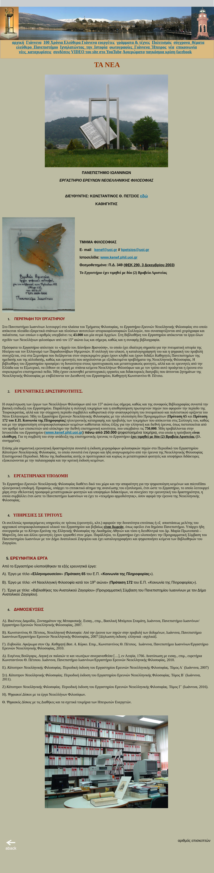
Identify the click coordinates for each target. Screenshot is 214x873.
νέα (171, 47)
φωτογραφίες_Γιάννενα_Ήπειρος (138, 47)
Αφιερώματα (134, 52)
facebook (184, 52)
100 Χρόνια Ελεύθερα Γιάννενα (70, 42)
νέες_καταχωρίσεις (35, 52)
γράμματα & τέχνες (133, 42)
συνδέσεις (61, 52)
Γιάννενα (33, 42)
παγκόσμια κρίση (160, 52)
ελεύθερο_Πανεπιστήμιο (37, 47)
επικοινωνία (186, 47)
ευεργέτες (106, 42)
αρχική (18, 42)
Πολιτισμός (162, 42)
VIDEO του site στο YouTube (96, 52)
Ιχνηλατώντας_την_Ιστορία (84, 47)
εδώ (144, 196)
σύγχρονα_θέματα (189, 42)
